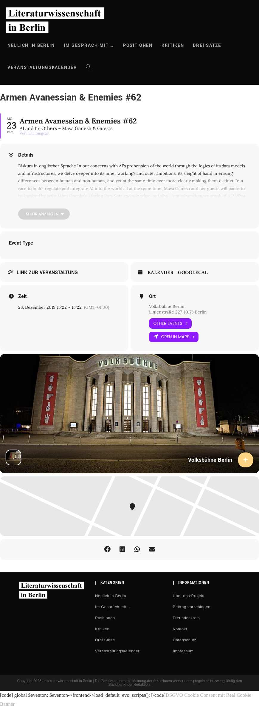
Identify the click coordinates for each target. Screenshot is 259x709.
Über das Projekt (188, 596)
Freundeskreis (186, 618)
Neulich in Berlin (110, 596)
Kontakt (180, 629)
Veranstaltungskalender (117, 651)
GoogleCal (193, 272)
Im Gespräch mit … (113, 607)
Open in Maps (173, 337)
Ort (152, 296)
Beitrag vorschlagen (191, 607)
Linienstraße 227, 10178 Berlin (178, 312)
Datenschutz (184, 640)
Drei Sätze (105, 640)
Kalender (160, 272)
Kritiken (102, 629)
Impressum (183, 651)
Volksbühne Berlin (166, 306)
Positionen (105, 618)
